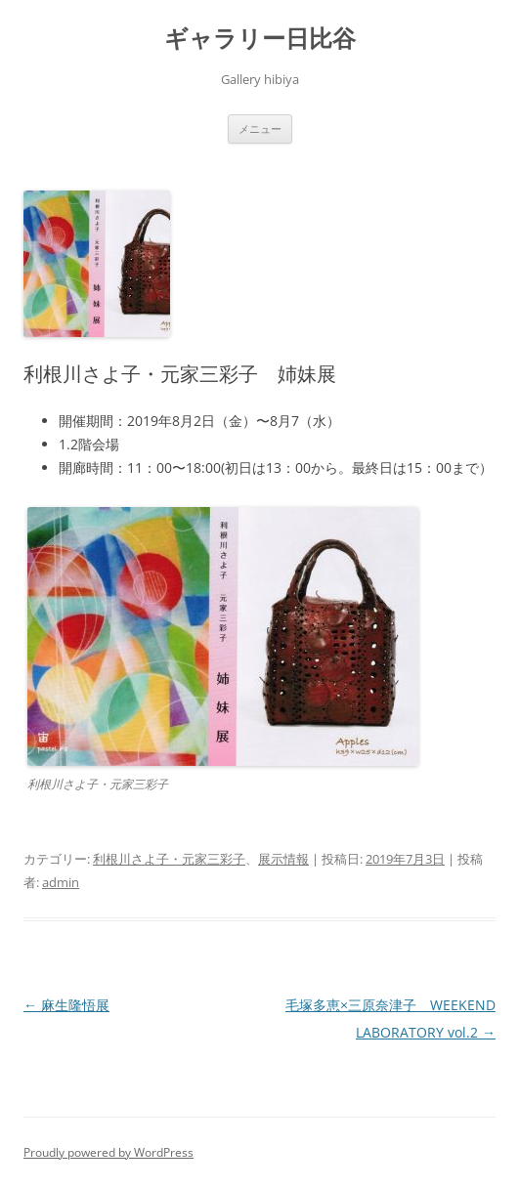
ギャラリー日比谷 (260, 38)
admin (60, 882)
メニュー (259, 128)
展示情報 (283, 859)
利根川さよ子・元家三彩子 (169, 859)
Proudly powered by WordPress (108, 1152)
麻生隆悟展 (66, 1005)
